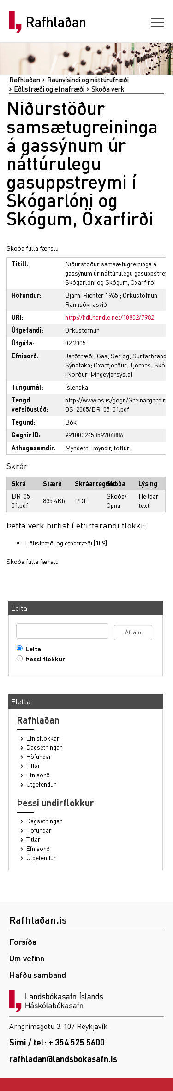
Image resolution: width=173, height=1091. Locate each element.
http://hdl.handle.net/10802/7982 (109, 317)
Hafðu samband (37, 974)
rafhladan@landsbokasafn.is (63, 1058)
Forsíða (22, 941)
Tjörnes (140, 365)
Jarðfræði (79, 355)
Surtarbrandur (152, 355)
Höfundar (39, 756)
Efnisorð (38, 775)
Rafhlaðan (55, 22)
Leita (31, 649)
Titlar (33, 765)
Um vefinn (26, 958)
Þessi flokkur (43, 659)
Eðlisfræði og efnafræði (49, 89)
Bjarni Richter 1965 (91, 295)
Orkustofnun (82, 330)
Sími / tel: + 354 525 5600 (57, 1042)
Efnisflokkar (43, 738)
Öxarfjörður (110, 365)
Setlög (120, 355)
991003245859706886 (94, 435)
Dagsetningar (44, 747)
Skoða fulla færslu (32, 248)
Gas (102, 355)
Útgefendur (41, 784)
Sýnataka (77, 365)
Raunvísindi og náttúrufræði (88, 79)
